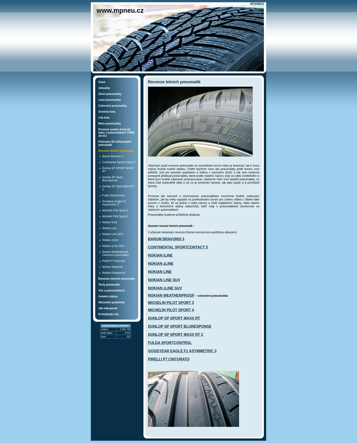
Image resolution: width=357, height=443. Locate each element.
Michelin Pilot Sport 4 (115, 216)
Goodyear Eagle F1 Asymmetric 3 (114, 203)
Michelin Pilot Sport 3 (115, 210)
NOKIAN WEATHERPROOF (171, 295)
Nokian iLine (109, 222)
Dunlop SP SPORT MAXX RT (118, 170)
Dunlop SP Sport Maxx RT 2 (118, 188)
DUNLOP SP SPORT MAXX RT (174, 318)
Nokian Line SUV (112, 234)
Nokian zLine (110, 240)
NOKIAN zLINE (160, 264)
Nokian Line (109, 228)
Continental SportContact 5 (118, 162)
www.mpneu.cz (120, 10)
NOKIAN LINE (160, 272)
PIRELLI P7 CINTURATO (169, 359)
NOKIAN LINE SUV (164, 280)
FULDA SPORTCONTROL (170, 343)
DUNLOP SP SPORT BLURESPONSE (180, 326)
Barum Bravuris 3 (112, 156)
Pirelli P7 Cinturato (113, 261)
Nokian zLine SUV (113, 246)
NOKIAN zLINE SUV (165, 288)
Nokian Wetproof (112, 266)
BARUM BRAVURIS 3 (166, 239)
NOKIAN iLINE (160, 255)
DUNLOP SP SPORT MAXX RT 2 (175, 335)
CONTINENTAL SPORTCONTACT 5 (178, 247)
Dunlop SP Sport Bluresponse (112, 179)
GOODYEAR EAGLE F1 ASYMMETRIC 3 (182, 351)
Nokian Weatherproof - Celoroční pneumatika (116, 253)
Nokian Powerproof (113, 272)
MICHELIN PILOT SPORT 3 (171, 303)
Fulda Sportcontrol (113, 195)
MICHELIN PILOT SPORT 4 (171, 310)
